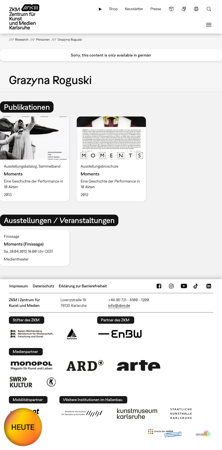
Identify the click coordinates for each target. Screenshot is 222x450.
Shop (113, 8)
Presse (155, 8)
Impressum (18, 286)
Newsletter (134, 8)
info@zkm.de (119, 305)
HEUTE (23, 427)
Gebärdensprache (184, 9)
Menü (208, 25)
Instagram (171, 286)
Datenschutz (43, 286)
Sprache (196, 9)
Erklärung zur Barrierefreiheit (83, 286)
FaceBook (159, 286)
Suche (208, 9)
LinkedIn (208, 286)
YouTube (184, 286)
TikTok (196, 286)
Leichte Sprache (171, 9)
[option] (111, 159)
